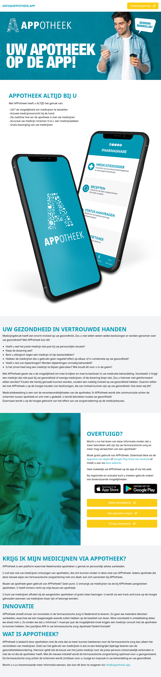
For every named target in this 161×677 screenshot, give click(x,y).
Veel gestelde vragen (122, 513)
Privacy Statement (122, 523)
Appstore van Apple (98, 459)
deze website (113, 463)
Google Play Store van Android (132, 459)
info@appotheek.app (117, 665)
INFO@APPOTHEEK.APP (19, 6)
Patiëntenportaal (143, 6)
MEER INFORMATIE (122, 503)
